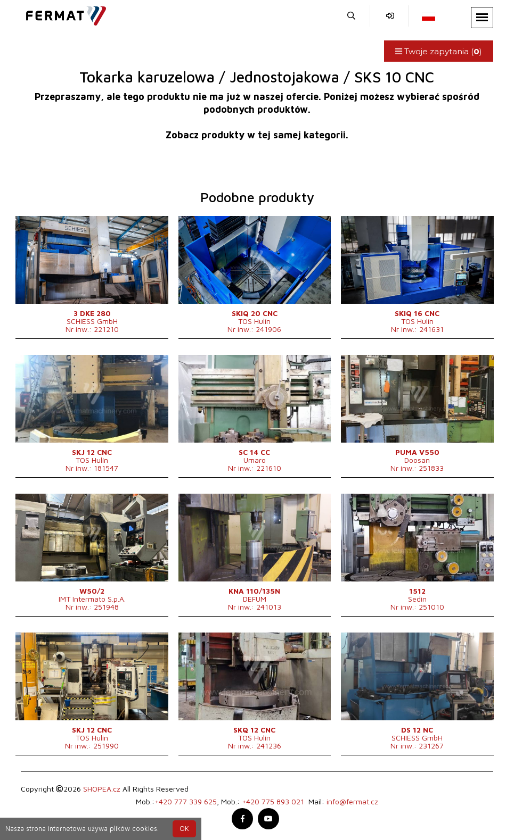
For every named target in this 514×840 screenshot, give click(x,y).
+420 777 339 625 (185, 801)
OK (184, 829)
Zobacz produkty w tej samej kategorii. (257, 134)
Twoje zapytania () (438, 51)
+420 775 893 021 (273, 801)
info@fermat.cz (352, 801)
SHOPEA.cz (101, 788)
